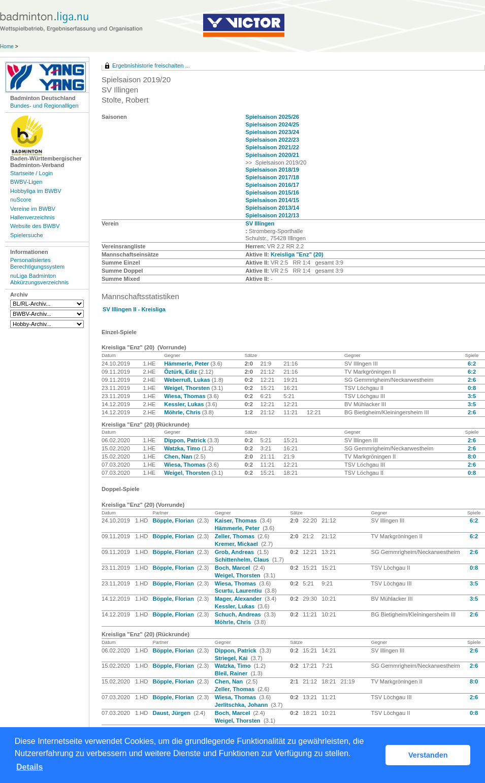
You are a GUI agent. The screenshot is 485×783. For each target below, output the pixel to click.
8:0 (472, 456)
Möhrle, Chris (183, 412)
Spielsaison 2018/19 (272, 170)
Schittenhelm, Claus (243, 560)
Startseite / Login (31, 173)
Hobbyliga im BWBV (35, 191)
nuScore (20, 200)
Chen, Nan (178, 456)
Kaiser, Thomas (236, 520)
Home (7, 46)
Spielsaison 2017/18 (272, 177)
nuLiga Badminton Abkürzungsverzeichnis (39, 279)
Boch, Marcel (233, 568)
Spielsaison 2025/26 (272, 117)
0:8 (472, 388)
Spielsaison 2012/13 (272, 215)
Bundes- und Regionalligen (44, 106)
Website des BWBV (34, 226)
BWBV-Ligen (26, 182)
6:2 (472, 364)
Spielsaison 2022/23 (272, 140)
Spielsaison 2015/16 (272, 192)
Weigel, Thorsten (187, 388)
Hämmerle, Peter (187, 364)
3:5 (472, 396)
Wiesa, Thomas (185, 396)
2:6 (472, 380)
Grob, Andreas (235, 552)
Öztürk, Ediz (181, 372)
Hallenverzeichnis (32, 217)
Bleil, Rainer (232, 673)
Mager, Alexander (239, 599)
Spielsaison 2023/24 (272, 132)
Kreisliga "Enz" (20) (297, 254)
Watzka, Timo (183, 448)
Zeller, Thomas (235, 536)
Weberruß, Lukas (188, 380)
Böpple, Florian (174, 520)
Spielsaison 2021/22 (272, 147)
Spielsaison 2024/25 (272, 124)
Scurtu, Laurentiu (239, 591)
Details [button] (29, 767)
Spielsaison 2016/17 (272, 185)
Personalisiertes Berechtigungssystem (37, 263)
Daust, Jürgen (172, 713)
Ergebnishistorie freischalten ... (151, 65)
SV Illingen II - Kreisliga (134, 309)
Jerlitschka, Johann (242, 705)
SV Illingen (259, 223)
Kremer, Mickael (237, 544)
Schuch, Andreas (239, 614)
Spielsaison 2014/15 (272, 200)
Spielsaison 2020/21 (272, 155)
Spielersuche (26, 235)
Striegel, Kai (232, 658)
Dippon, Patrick (185, 440)
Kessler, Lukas (184, 404)
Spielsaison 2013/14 (272, 208)
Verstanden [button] (428, 755)
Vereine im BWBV (32, 209)
